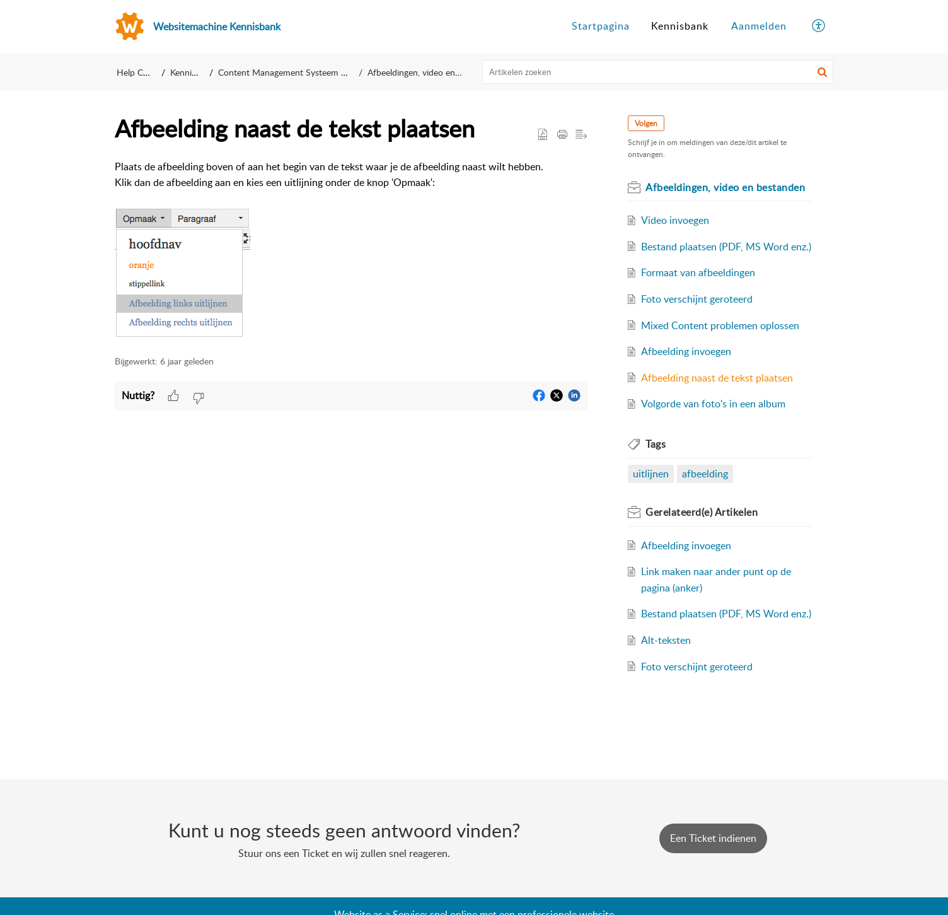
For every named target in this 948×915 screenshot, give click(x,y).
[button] (822, 71)
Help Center (140, 72)
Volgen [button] (646, 123)
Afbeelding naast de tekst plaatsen (717, 378)
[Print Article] (562, 135)
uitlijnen (651, 474)
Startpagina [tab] (601, 26)
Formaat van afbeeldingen (698, 272)
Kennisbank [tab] (679, 26)
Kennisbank (195, 72)
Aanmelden (759, 26)
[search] (658, 72)
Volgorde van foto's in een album (713, 404)
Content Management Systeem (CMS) (297, 72)
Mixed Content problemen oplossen (720, 325)
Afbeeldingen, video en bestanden (425, 72)
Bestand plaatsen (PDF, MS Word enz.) (726, 247)
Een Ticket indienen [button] (713, 838)
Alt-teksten (666, 640)
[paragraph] (351, 250)
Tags (655, 444)
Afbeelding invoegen (686, 351)
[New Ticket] (713, 838)
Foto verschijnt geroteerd (697, 299)
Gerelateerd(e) (701, 512)
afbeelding (705, 474)
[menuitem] (759, 26)
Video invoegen (675, 220)
